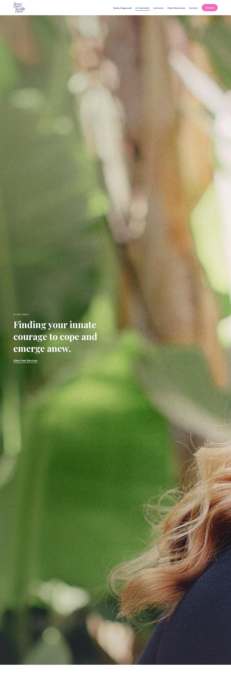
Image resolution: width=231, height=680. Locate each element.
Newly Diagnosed (122, 7)
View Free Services (25, 360)
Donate (210, 7)
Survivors (158, 7)
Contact (193, 7)
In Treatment (142, 7)
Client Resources (176, 7)
